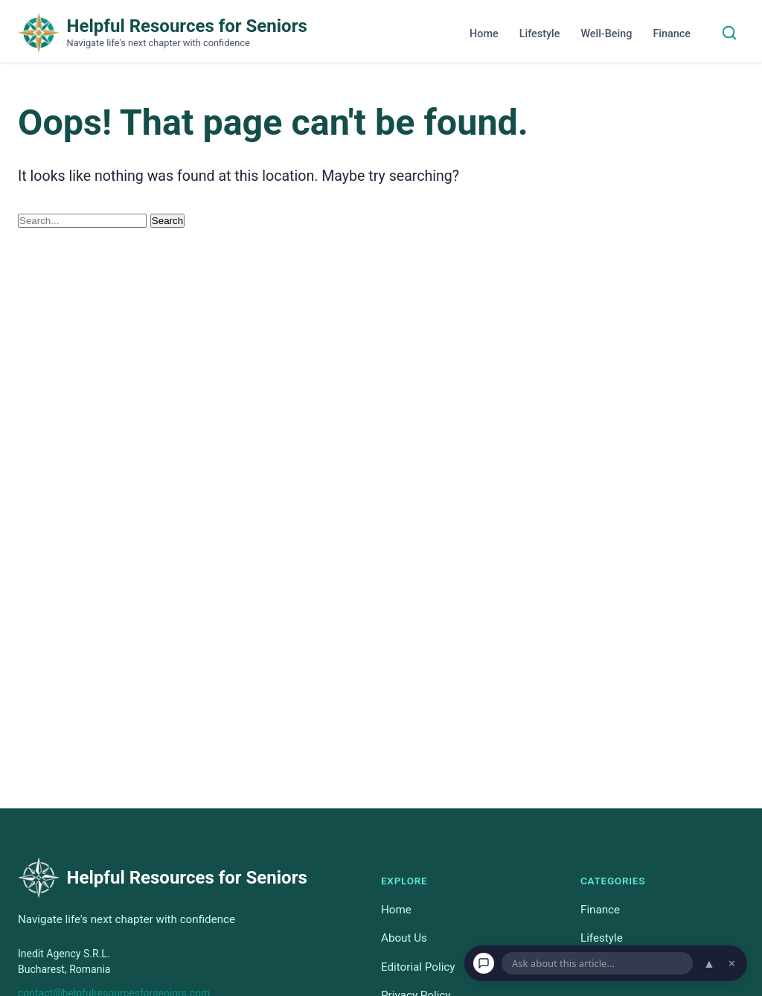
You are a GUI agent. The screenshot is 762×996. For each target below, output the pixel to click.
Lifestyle (539, 34)
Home (484, 34)
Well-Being (606, 34)
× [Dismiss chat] (732, 963)
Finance (672, 34)
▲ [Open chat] (709, 963)
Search (167, 220)
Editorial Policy (418, 966)
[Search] (729, 33)
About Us (404, 938)
